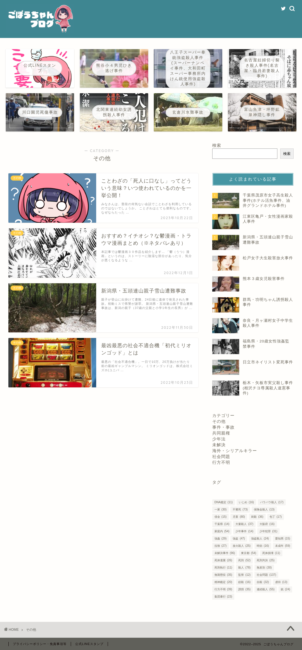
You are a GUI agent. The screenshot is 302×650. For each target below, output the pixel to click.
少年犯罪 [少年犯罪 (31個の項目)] (268, 531)
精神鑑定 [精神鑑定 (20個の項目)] (223, 582)
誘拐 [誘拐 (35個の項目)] (244, 589)
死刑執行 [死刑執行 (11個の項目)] (223, 567)
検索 (216, 145)
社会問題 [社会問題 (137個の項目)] (266, 574)
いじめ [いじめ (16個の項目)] (246, 502)
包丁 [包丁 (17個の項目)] (276, 516)
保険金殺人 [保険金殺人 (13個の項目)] (264, 509)
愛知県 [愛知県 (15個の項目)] (282, 538)
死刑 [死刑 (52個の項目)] (244, 560)
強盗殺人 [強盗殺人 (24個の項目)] (260, 538)
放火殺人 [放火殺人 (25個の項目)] (241, 545)
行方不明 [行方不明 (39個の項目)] (223, 589)
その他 (219, 421)
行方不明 (221, 462)
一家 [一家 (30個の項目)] (220, 509)
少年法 (219, 438)
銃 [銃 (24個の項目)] (285, 589)
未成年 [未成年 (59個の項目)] (282, 545)
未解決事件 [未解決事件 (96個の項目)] (224, 553)
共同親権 (221, 433)
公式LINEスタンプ (89, 644)
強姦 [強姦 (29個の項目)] (220, 538)
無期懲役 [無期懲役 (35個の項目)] (223, 574)
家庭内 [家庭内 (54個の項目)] (221, 531)
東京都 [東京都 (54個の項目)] (248, 553)
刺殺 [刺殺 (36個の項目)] (257, 516)
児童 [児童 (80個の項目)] (239, 516)
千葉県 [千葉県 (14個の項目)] (221, 524)
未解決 (219, 444)
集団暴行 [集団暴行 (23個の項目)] (223, 596)
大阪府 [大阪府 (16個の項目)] (266, 524)
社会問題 (221, 456)
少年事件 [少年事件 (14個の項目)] (244, 531)
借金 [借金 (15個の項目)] (220, 516)
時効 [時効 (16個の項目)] (263, 545)
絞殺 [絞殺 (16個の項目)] (244, 582)
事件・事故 (223, 427)
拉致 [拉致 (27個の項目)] (220, 545)
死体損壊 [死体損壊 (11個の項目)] (271, 553)
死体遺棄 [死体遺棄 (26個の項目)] (223, 560)
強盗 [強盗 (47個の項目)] (239, 538)
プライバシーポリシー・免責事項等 (40, 644)
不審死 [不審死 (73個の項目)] (240, 509)
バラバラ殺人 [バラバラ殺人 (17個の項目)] (271, 502)
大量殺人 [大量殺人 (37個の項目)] (244, 524)
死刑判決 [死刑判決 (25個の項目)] (265, 560)
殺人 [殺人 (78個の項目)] (244, 567)
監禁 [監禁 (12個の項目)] (244, 574)
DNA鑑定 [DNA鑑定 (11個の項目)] (223, 502)
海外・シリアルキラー (234, 450)
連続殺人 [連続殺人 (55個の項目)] (265, 589)
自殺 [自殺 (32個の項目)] (263, 582)
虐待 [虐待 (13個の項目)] (281, 582)
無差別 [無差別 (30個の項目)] (264, 567)
